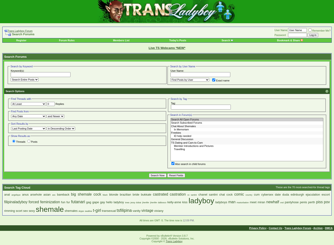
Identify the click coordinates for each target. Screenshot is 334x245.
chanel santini (208, 194)
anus (25, 194)
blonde (113, 194)
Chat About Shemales (247, 126)
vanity (137, 211)
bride (136, 194)
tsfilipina (124, 210)
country (248, 195)
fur (68, 202)
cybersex (267, 194)
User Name (281, 30)
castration (178, 194)
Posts (32, 141)
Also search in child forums (188, 164)
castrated (160, 194)
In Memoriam (247, 129)
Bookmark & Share (290, 40)
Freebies (247, 133)
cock (229, 194)
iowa (127, 202)
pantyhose (292, 202)
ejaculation (313, 194)
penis (303, 202)
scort (19, 211)
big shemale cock (86, 194)
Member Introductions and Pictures (247, 146)
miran (261, 202)
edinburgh (297, 194)
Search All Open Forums (247, 119)
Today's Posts (177, 40)
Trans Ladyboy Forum (20, 30)
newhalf (272, 202)
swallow (88, 211)
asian (47, 194)
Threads (18, 141)
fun (63, 202)
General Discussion (247, 139)
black (105, 195)
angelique (15, 195)
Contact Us (275, 228)
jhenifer (145, 202)
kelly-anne (174, 202)
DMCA (329, 228)
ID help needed (247, 136)
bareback (63, 194)
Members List (121, 40)
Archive (318, 228)
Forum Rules (66, 40)
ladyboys (221, 202)
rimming (9, 211)
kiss (184, 202)
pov (327, 202)
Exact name (220, 80)
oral (282, 202)
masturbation (243, 202)
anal (7, 194)
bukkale (146, 194)
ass (53, 195)
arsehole (36, 194)
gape (95, 202)
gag (88, 202)
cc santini (192, 195)
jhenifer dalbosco (158, 202)
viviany (159, 211)
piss (319, 202)
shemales (71, 211)
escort (326, 194)
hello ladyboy (115, 202)
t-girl (97, 210)
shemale (50, 209)
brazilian (125, 194)
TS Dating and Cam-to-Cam (247, 143)
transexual (109, 211)
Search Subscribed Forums (247, 123)
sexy (32, 211)
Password (280, 35)
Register (21, 40)
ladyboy (201, 201)
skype (81, 211)
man (231, 202)
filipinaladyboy (16, 202)
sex (25, 211)
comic (239, 194)
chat (222, 194)
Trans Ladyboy (174, 241)
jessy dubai (135, 202)
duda (285, 194)
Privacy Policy (258, 228)
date (278, 194)
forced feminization (44, 202)
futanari (78, 202)
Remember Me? (319, 30)
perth (311, 202)
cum (257, 194)
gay (102, 202)
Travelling (247, 149)
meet (253, 202)
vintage (147, 211)
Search (226, 40)
